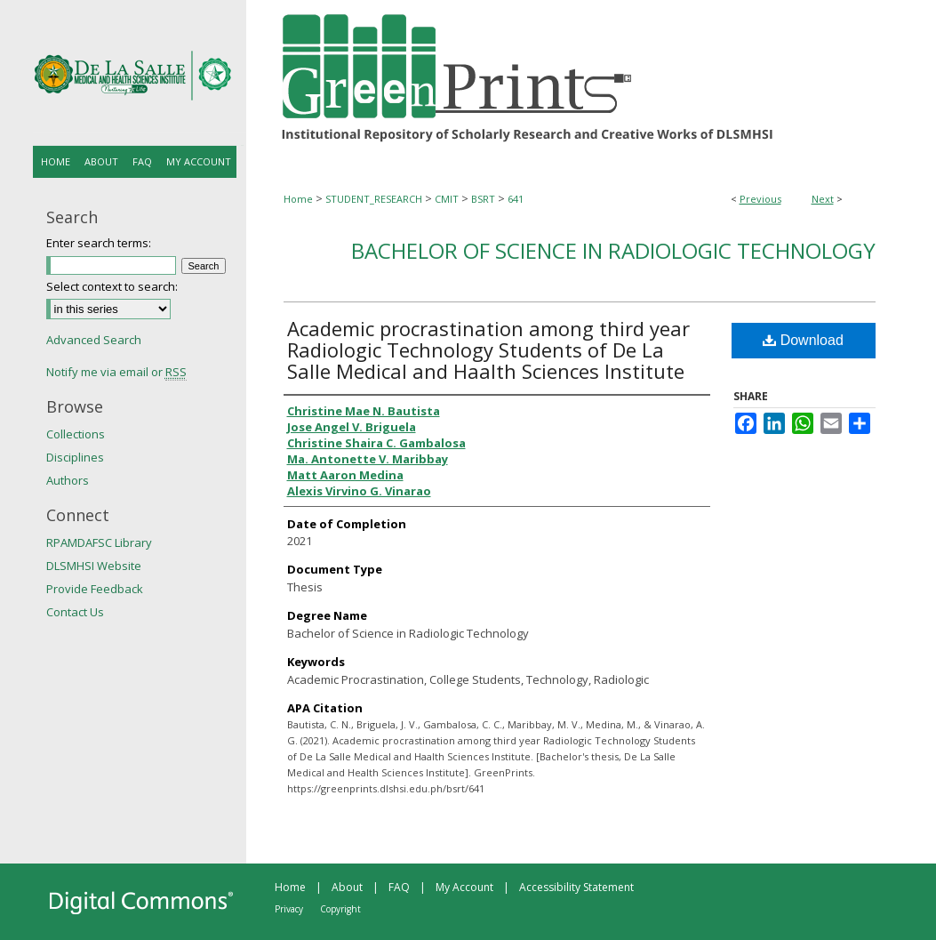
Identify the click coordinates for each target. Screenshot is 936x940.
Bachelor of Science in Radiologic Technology (613, 250)
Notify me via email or (116, 372)
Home (298, 198)
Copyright (340, 909)
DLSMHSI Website (93, 566)
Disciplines (75, 457)
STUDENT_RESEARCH (373, 198)
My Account (464, 887)
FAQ (399, 887)
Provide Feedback (94, 589)
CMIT (447, 198)
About (347, 887)
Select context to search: (112, 286)
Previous (760, 198)
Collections (75, 434)
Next (823, 198)
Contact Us (75, 612)
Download (803, 340)
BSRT (483, 198)
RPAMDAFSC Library (99, 542)
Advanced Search (93, 340)
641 (516, 198)
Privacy (289, 909)
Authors (67, 480)
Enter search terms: (98, 243)
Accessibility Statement (576, 887)
